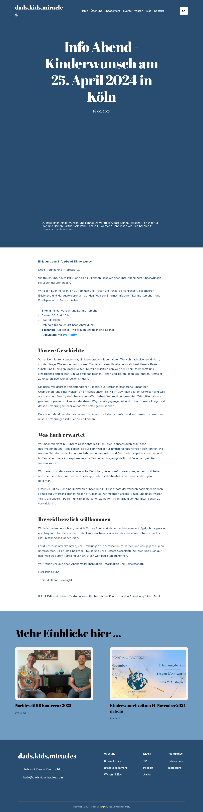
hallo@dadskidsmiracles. (40, 777)
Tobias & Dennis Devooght (41, 769)
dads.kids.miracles (39, 11)
